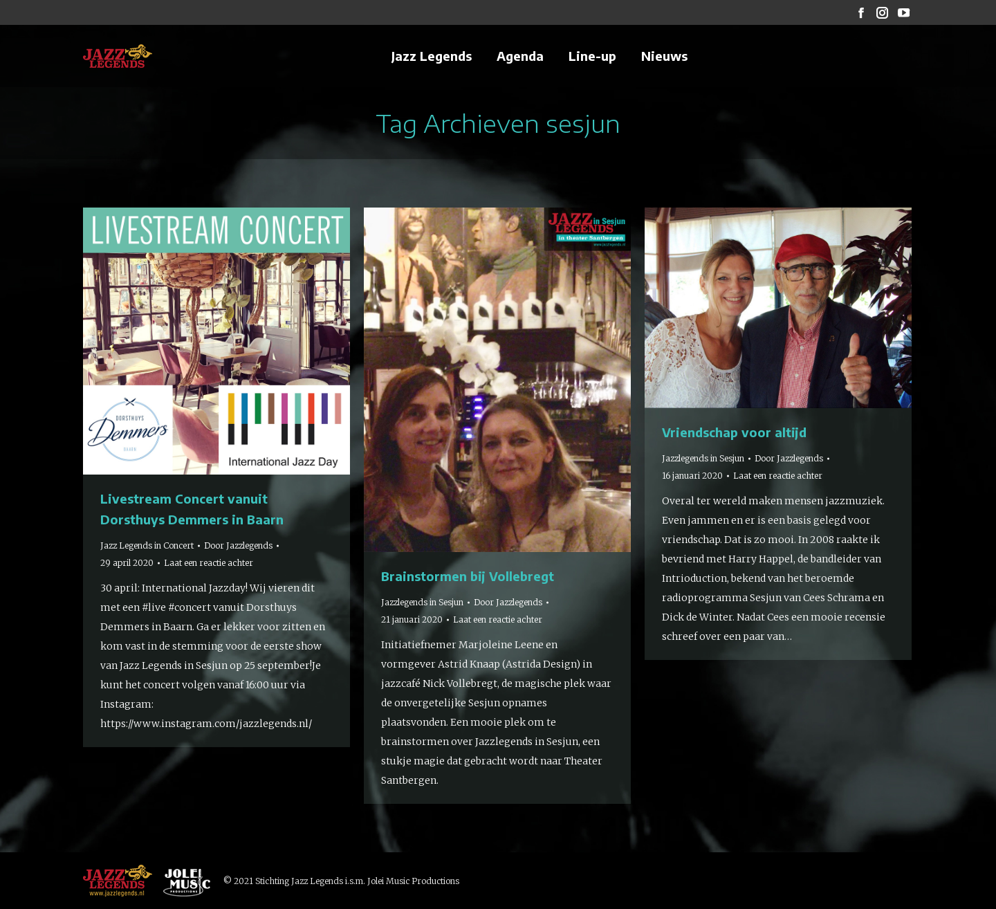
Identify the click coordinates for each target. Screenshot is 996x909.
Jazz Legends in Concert (147, 545)
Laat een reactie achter (208, 563)
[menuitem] (431, 56)
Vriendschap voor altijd (734, 432)
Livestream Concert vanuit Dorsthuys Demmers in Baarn (192, 508)
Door (238, 545)
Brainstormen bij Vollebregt (467, 576)
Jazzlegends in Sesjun (422, 602)
